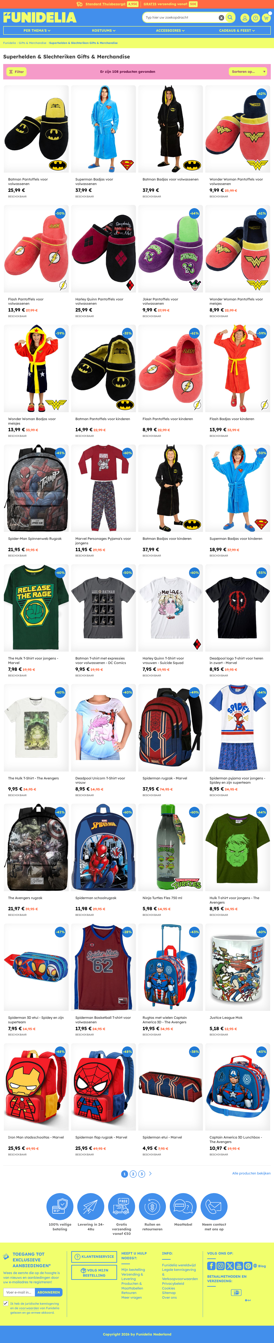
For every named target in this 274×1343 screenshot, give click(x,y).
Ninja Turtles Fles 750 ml (162, 898)
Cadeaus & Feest (235, 30)
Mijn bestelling (133, 1269)
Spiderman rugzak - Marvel (165, 778)
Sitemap (169, 1293)
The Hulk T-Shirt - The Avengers (33, 778)
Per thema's (35, 30)
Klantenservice (94, 1257)
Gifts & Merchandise (32, 43)
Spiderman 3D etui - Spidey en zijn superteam (36, 1019)
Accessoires (168, 30)
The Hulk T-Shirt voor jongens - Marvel (33, 660)
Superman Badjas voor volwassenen (94, 181)
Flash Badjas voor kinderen (232, 419)
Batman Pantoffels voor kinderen (102, 419)
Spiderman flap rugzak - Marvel (101, 1137)
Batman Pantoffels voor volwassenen (28, 181)
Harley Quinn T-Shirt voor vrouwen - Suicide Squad (163, 660)
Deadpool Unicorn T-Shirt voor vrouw (100, 780)
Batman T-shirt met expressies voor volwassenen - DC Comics (100, 660)
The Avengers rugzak (25, 898)
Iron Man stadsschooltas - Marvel (36, 1137)
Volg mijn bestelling (94, 1272)
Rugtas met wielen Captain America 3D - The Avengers (165, 1019)
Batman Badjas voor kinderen (167, 538)
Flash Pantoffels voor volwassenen (25, 301)
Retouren (129, 1293)
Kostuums (102, 30)
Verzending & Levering (132, 1276)
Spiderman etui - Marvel (162, 1137)
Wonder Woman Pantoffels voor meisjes (236, 301)
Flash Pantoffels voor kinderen (168, 419)
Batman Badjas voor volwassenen (171, 179)
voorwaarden (29, 1308)
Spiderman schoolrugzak (95, 898)
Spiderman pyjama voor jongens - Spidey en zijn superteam (237, 780)
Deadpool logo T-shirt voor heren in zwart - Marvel (236, 660)
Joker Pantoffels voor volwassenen (160, 301)
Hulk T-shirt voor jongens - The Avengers (234, 900)
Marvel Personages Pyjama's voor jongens (103, 540)
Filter (19, 72)
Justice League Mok (226, 1017)
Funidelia (9, 43)
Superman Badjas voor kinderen (236, 538)
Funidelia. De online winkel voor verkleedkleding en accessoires (40, 17)
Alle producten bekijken (251, 1173)
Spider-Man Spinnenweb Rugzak (35, 538)
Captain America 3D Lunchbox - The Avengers (236, 1139)
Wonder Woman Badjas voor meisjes (32, 421)
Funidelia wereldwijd (179, 1265)
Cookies (168, 1288)
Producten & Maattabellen (132, 1285)
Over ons (169, 1297)
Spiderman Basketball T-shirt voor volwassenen (103, 1019)
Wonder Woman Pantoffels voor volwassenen (236, 181)
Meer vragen (131, 1297)
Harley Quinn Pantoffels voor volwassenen (99, 301)
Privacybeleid (173, 1283)
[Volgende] (150, 1174)
